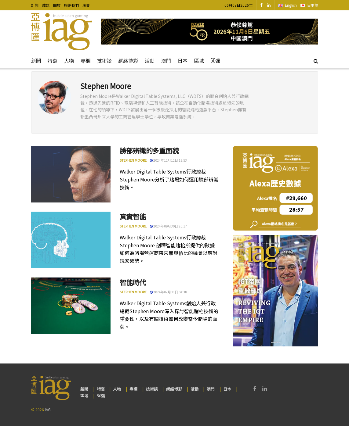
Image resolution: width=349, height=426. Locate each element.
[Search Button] (316, 60)
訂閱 (34, 5)
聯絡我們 (71, 5)
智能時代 (133, 282)
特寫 (52, 60)
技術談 (104, 60)
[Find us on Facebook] (261, 5)
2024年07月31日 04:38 (168, 291)
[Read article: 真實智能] (71, 240)
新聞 (36, 60)
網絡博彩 (128, 60)
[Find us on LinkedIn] (269, 5)
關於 (56, 5)
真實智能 (133, 216)
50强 (215, 60)
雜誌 (45, 5)
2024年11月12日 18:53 (168, 160)
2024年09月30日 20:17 (168, 226)
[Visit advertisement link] (209, 32)
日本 (182, 60)
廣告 (86, 5)
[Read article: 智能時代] (71, 305)
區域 (199, 60)
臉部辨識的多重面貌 (149, 150)
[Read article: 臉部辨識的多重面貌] (71, 174)
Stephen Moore (133, 160)
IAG (48, 409)
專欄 (85, 60)
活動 (150, 60)
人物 (69, 60)
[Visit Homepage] (61, 31)
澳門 (166, 60)
